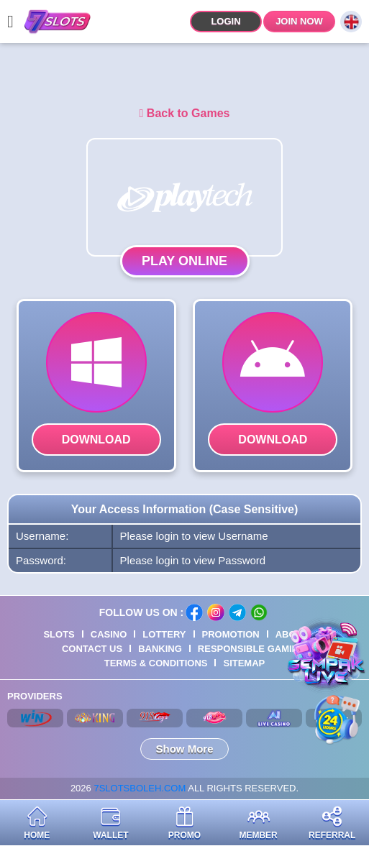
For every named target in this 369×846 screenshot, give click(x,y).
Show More (184, 748)
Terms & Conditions (156, 663)
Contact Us (92, 648)
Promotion (231, 634)
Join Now (299, 21)
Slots (58, 634)
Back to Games (185, 113)
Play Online (184, 261)
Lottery (164, 634)
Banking (160, 648)
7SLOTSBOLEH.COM (140, 788)
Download (96, 439)
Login (225, 21)
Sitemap (244, 663)
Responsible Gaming (252, 648)
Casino (109, 634)
